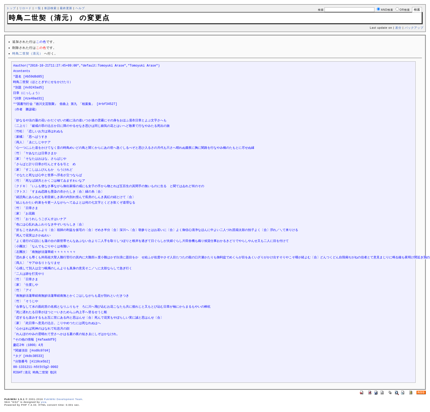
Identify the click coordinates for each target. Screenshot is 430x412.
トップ (11, 8)
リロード (25, 8)
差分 (398, 27)
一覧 (38, 8)
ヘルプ (80, 8)
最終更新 (66, 8)
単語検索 (50, 8)
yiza (43, 402)
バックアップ (414, 27)
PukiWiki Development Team (63, 399)
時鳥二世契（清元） (27, 53)
